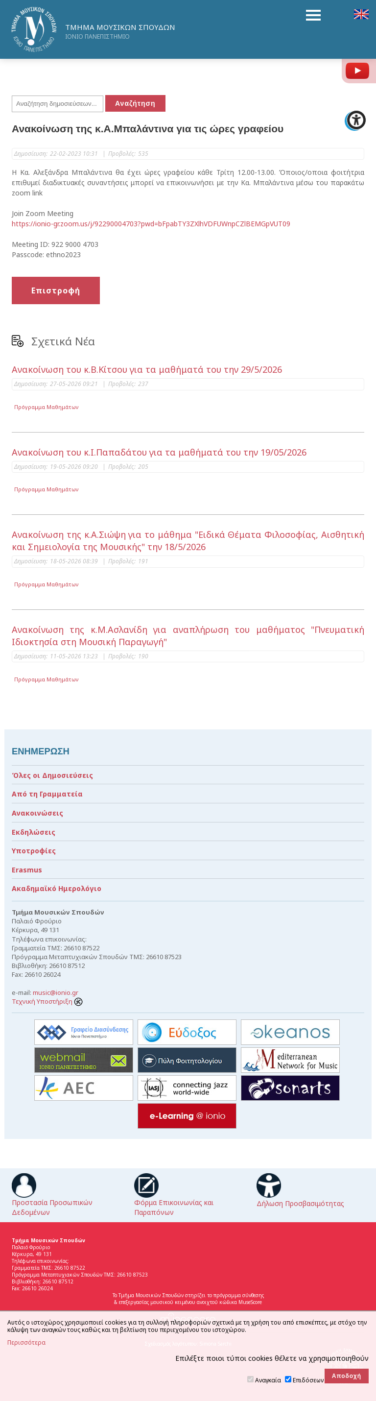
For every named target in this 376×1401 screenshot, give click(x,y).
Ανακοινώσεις (37, 813)
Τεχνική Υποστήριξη (47, 1001)
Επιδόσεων (308, 1380)
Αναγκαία (268, 1380)
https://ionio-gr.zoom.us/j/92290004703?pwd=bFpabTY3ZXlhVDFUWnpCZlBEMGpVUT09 (151, 223)
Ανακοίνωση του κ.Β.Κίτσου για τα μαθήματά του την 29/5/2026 (147, 369)
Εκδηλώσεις (33, 832)
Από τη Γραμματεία (47, 793)
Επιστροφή (55, 290)
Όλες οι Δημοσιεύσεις (52, 775)
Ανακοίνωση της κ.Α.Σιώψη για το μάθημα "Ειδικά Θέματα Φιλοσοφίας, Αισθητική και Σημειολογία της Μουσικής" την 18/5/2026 (188, 541)
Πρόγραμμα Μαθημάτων (46, 407)
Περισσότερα (26, 1343)
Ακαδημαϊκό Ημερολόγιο (56, 888)
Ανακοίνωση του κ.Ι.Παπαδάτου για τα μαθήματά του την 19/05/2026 (159, 452)
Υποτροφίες (34, 850)
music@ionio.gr (55, 992)
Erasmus (27, 869)
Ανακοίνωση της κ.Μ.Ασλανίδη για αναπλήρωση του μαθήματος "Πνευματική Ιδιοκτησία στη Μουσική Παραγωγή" (188, 636)
